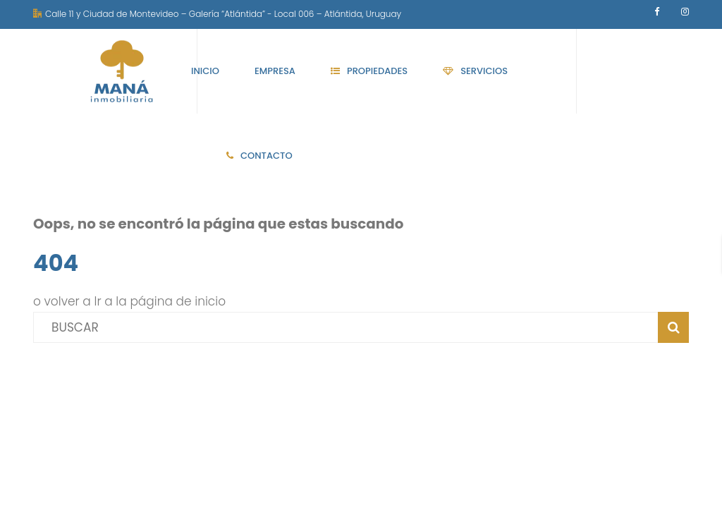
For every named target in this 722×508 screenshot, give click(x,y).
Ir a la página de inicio (160, 301)
